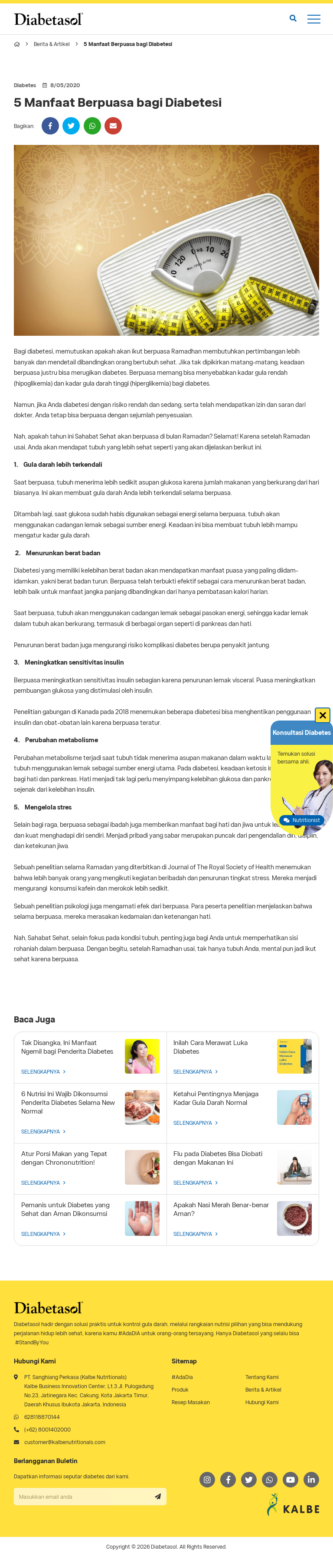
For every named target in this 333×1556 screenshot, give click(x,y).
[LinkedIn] (311, 1479)
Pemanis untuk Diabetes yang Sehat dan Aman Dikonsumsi (65, 1209)
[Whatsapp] (270, 1479)
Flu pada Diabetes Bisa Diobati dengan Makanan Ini (217, 1158)
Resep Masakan (191, 1402)
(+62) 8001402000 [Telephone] (47, 1429)
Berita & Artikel (52, 44)
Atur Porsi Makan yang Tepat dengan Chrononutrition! (64, 1158)
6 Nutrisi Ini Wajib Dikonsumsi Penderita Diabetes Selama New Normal (68, 1102)
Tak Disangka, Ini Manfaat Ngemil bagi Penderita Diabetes (67, 1047)
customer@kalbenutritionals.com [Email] (64, 1442)
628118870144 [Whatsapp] (42, 1417)
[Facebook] (228, 1479)
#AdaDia (182, 1377)
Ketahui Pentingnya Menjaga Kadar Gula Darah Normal (215, 1098)
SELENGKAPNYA (43, 1071)
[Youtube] (290, 1479)
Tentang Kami (262, 1377)
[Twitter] (249, 1479)
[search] (293, 18)
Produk (180, 1389)
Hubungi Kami (262, 1402)
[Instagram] (207, 1479)
